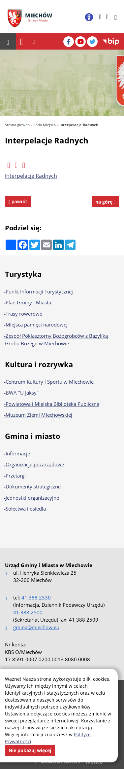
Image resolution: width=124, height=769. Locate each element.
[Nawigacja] (22, 41)
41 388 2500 (28, 612)
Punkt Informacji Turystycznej (39, 291)
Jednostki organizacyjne (32, 497)
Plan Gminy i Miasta (28, 302)
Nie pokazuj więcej (30, 750)
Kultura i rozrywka (39, 364)
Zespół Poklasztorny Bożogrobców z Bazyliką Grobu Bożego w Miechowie (56, 339)
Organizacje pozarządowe (35, 464)
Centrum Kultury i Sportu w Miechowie (50, 381)
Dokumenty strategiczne (33, 486)
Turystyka (23, 274)
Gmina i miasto (32, 436)
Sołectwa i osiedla (26, 508)
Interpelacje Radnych (78, 124)
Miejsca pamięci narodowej (37, 324)
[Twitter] (92, 41)
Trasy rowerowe (24, 313)
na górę (105, 202)
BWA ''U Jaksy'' (22, 392)
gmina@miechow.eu (36, 627)
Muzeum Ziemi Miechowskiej (39, 414)
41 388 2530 (36, 597)
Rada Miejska (44, 124)
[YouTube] (80, 41)
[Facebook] (68, 41)
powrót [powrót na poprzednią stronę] (18, 201)
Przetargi (16, 475)
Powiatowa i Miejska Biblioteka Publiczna (52, 404)
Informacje (18, 453)
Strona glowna (17, 124)
